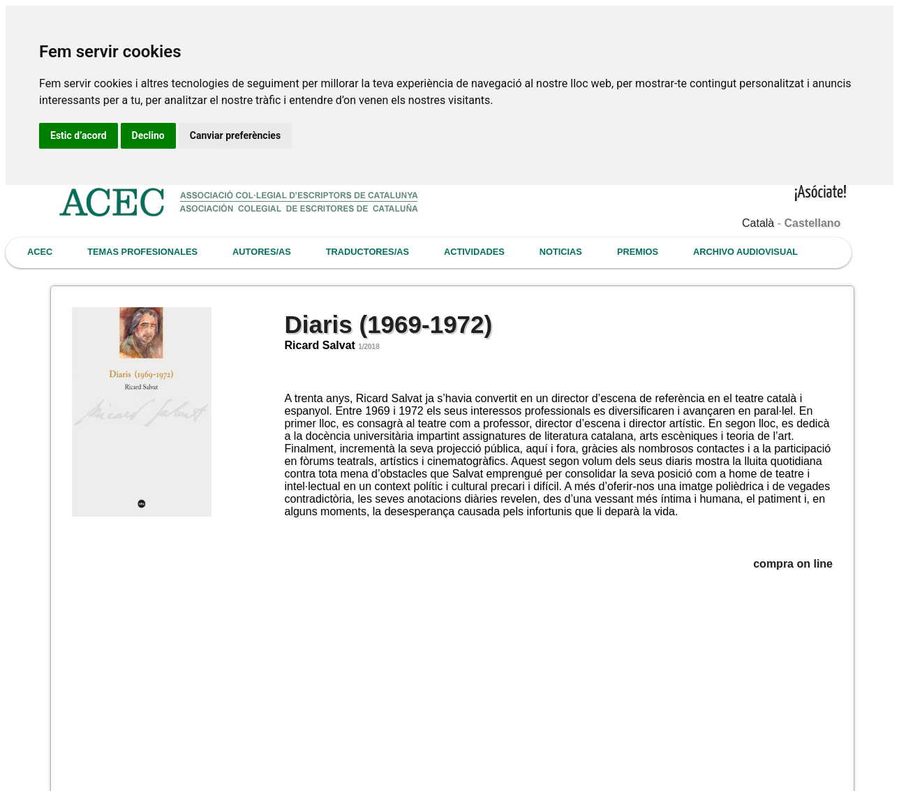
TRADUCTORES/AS (367, 251)
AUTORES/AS (261, 251)
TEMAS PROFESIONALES (142, 251)
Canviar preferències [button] (235, 135)
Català (758, 223)
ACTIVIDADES (474, 251)
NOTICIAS (561, 251)
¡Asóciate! (820, 193)
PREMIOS (637, 251)
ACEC (39, 251)
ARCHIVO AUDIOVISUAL (745, 251)
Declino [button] (148, 135)
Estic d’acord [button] (78, 135)
